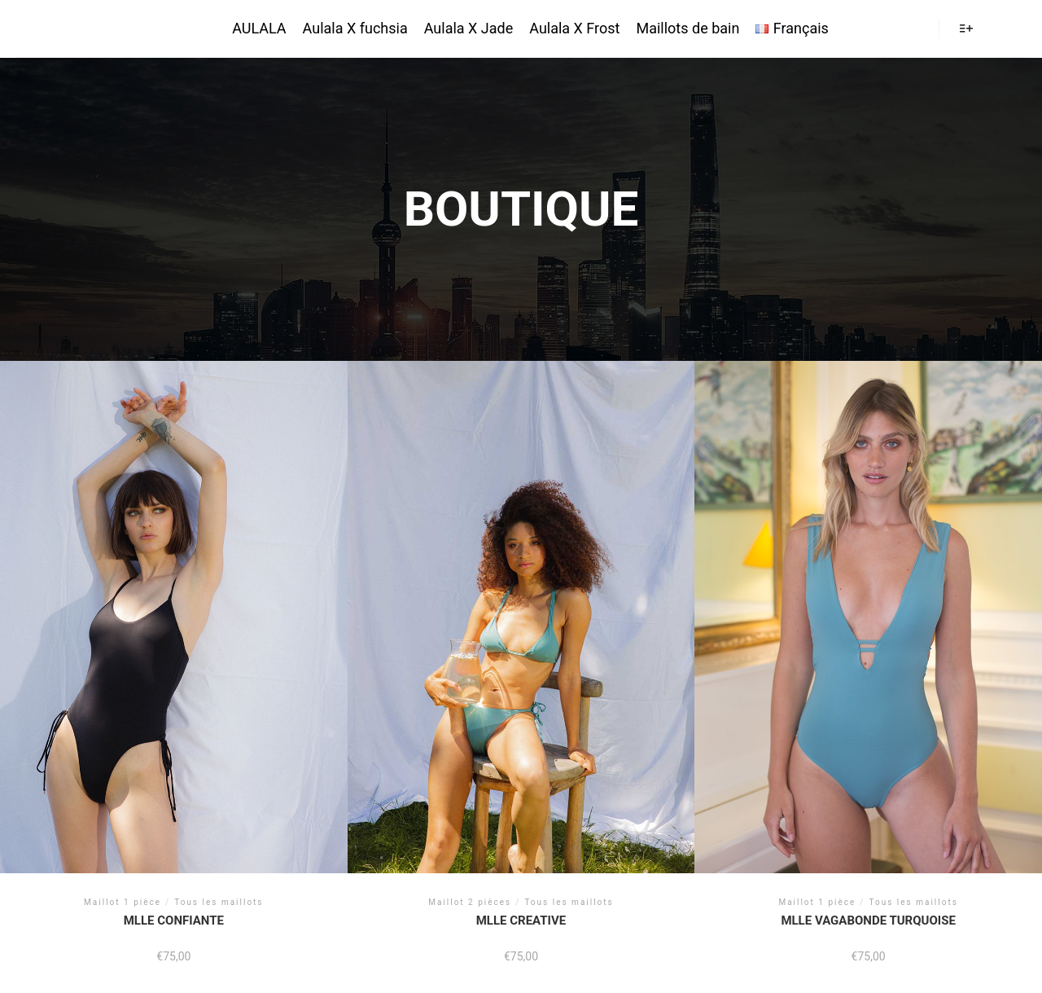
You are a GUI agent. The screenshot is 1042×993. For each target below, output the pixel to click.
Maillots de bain (687, 28)
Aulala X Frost (574, 28)
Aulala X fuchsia (355, 28)
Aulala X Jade (469, 28)
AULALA (88, 28)
